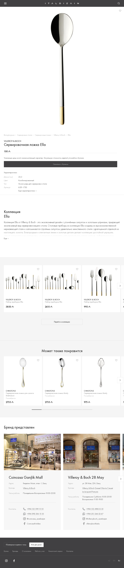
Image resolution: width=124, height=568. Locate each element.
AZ (109, 561)
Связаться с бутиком (60, 164)
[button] (37, 409)
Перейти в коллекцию (62, 322)
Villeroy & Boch (59, 135)
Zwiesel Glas (100, 488)
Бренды (15, 551)
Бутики (6, 551)
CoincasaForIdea (31, 523)
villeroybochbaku (91, 523)
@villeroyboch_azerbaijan (94, 518)
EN (114, 561)
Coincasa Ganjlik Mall (26, 477)
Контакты (69, 551)
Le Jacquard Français (90, 491)
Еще (6, 238)
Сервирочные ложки (43, 135)
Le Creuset (109, 488)
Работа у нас (40, 551)
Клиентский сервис (56, 551)
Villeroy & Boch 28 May (86, 477)
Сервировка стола (24, 135)
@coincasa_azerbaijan (34, 518)
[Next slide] (120, 286)
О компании (26, 551)
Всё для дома (9, 135)
